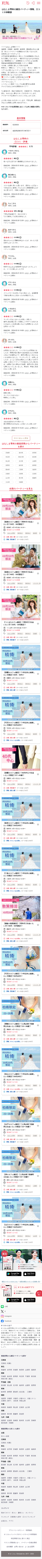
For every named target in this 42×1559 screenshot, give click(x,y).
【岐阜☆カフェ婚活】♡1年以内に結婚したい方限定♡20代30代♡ (19, 824)
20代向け (20, 533)
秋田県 (21, 1370)
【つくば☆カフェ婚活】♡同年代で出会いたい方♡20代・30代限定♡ (18, 623)
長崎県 (15, 1420)
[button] (27, 3)
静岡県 (34, 465)
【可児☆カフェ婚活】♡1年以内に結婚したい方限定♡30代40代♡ (19, 975)
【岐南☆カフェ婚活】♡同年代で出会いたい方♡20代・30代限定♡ (18, 523)
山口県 (8, 478)
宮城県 (15, 1370)
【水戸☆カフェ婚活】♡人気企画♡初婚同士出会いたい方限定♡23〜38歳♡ (18, 1125)
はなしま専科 (11, 533)
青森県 (3, 1370)
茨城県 (8, 453)
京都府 (8, 474)
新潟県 (34, 457)
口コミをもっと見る (21, 438)
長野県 (8, 465)
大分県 (8, 482)
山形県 (27, 1370)
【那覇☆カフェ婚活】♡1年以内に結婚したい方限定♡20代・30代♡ (19, 673)
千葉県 (27, 1376)
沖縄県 (21, 482)
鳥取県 (3, 1407)
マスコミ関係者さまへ (12, 1542)
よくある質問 (29, 1546)
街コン (14, 1513)
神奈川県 (21, 457)
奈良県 (15, 1401)
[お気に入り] (38, 523)
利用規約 (29, 1530)
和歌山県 (22, 1401)
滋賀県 (34, 469)
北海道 (3, 1363)
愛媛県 (34, 478)
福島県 (33, 1370)
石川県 (21, 461)
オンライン (29, 1513)
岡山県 (15, 1407)
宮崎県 (33, 1420)
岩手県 (9, 1370)
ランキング (5, 1517)
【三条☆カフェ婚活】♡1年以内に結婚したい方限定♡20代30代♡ (19, 874)
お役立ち (4, 1521)
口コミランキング (29, 1517)
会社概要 (9, 1546)
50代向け (28, 583)
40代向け (20, 583)
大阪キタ (22, 1398)
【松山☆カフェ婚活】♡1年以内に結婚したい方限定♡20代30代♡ (19, 1075)
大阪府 (15, 1398)
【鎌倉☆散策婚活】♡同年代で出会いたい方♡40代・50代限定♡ (18, 924)
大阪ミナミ (31, 1398)
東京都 (33, 1376)
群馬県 (34, 453)
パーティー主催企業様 (29, 1542)
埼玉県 (8, 457)
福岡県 (3, 1420)
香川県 (21, 478)
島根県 (9, 1407)
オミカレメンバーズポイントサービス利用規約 (20, 1534)
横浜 (10, 1379)
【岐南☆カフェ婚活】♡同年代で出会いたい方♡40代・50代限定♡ (18, 573)
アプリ (11, 1521)
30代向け (28, 533)
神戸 (9, 1401)
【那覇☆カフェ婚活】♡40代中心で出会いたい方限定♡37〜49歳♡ (18, 774)
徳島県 (3, 1414)
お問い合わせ (19, 1546)
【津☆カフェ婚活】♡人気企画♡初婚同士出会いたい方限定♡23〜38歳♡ (18, 1176)
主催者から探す (15, 1517)
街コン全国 (5, 1436)
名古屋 (21, 1392)
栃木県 (21, 453)
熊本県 (21, 1420)
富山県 (8, 461)
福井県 (21, 1385)
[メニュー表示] (38, 3)
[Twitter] (21, 1311)
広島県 (34, 474)
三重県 (21, 469)
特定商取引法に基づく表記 (20, 1538)
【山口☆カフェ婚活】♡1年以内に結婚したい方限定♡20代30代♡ (19, 1226)
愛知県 (8, 469)
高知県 (21, 1414)
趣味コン (21, 1513)
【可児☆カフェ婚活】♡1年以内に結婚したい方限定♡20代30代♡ (19, 724)
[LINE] (21, 1306)
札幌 (9, 1363)
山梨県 (34, 461)
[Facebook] (21, 1321)
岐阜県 (21, 465)
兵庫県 (21, 474)
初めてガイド (6, 1513)
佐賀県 (9, 1420)
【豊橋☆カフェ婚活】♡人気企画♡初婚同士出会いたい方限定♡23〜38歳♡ (18, 1025)
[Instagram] (21, 1316)
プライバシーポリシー (16, 1530)
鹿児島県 (4, 1423)
